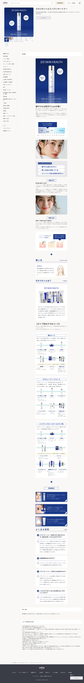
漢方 (4, 87)
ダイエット (5, 66)
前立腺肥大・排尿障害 (7, 82)
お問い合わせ (63, 672)
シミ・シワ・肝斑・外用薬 (8, 64)
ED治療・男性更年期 (7, 79)
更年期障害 (5, 77)
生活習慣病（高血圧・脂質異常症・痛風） (9, 93)
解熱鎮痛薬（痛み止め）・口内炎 (9, 99)
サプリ (4, 125)
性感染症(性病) (6, 108)
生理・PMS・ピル (7, 74)
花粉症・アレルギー (7, 89)
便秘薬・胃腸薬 (6, 105)
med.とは (14, 672)
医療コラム (48, 672)
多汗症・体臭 (6, 121)
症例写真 (41, 672)
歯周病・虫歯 (6, 118)
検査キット (5, 113)
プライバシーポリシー (35, 676)
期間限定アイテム (6, 130)
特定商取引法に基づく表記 (48, 676)
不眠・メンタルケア (7, 84)
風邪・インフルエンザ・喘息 (9, 116)
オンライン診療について (23, 672)
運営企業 (70, 672)
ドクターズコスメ (6, 128)
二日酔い (5, 103)
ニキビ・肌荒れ (6, 58)
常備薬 (4, 110)
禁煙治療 (5, 96)
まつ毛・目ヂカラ (6, 61)
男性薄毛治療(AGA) (7, 69)
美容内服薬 (5, 56)
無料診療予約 (60, 3)
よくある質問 (55, 672)
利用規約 (41, 676)
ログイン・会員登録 (71, 3)
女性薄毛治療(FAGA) (7, 71)
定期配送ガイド (34, 672)
